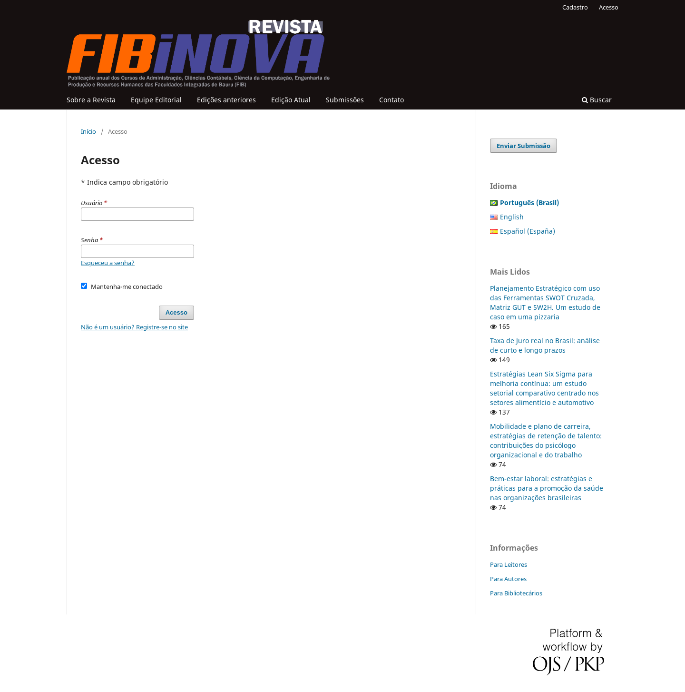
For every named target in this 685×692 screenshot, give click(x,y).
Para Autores (508, 578)
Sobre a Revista (91, 99)
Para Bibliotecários (516, 593)
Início (88, 131)
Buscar (597, 99)
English (512, 216)
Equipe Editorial (156, 99)
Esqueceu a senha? (108, 262)
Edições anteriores (226, 99)
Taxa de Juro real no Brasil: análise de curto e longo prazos (545, 345)
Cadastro (575, 7)
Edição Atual (291, 99)
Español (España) (527, 231)
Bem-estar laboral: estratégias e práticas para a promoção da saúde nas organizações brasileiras (546, 488)
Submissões (345, 99)
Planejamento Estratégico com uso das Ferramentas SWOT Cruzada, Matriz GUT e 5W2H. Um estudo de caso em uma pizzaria (545, 302)
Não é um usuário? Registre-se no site (134, 327)
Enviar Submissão (523, 145)
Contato (391, 99)
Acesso (608, 7)
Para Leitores (508, 564)
